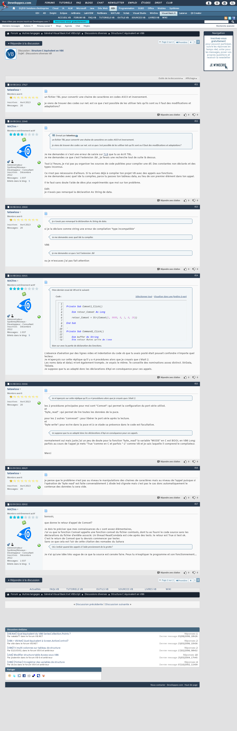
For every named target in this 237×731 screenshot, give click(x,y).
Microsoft (81, 8)
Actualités (35, 589)
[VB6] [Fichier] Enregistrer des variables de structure (36, 662)
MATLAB (115, 13)
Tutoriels (65, 2)
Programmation (126, 8)
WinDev (154, 13)
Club (169, 2)
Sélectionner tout (144, 296)
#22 (196, 121)
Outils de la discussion (169, 78)
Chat (100, 2)
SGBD (141, 8)
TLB (106, 154)
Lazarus (183, 13)
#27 (196, 504)
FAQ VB (92, 17)
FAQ (78, 2)
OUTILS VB (123, 17)
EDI (113, 8)
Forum (14, 33)
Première (181, 42)
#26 (196, 468)
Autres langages (31, 33)
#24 (196, 275)
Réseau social (43, 26)
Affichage (190, 78)
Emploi (132, 2)
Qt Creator (196, 13)
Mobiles (162, 8)
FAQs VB (54, 589)
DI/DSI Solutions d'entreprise (34, 8)
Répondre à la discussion (23, 43)
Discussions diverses (96, 33)
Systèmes (174, 8)
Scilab (126, 13)
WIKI (164, 17)
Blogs (89, 2)
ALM (70, 8)
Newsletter (115, 2)
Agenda (68, 26)
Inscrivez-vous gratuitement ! (71, 22)
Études (146, 2)
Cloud (55, 8)
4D (44, 13)
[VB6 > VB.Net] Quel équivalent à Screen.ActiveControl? (38, 641)
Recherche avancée (225, 26)
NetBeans (102, 13)
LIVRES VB (153, 17)
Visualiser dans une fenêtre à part (170, 296)
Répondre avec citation (169, 115)
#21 (196, 84)
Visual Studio (139, 13)
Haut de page (191, 684)
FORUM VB (79, 17)
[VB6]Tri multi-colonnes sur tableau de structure (33, 648)
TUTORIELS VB (106, 17)
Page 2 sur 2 (168, 42)
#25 (196, 383)
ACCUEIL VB (64, 17)
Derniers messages (11, 26)
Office (151, 8)
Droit (158, 2)
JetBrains (75, 13)
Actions (27, 26)
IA (63, 8)
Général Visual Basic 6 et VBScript (62, 33)
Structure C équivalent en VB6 (47, 50)
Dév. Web (103, 8)
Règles (87, 26)
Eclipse (63, 13)
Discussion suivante (117, 604)
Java (92, 8)
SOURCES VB (138, 17)
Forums (49, 2)
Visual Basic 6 (169, 13)
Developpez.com (175, 684)
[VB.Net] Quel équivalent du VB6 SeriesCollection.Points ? (39, 634)
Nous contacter (158, 684)
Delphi (53, 13)
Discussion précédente (89, 604)
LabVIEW (88, 13)
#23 (196, 206)
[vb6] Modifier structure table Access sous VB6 (33, 655)
